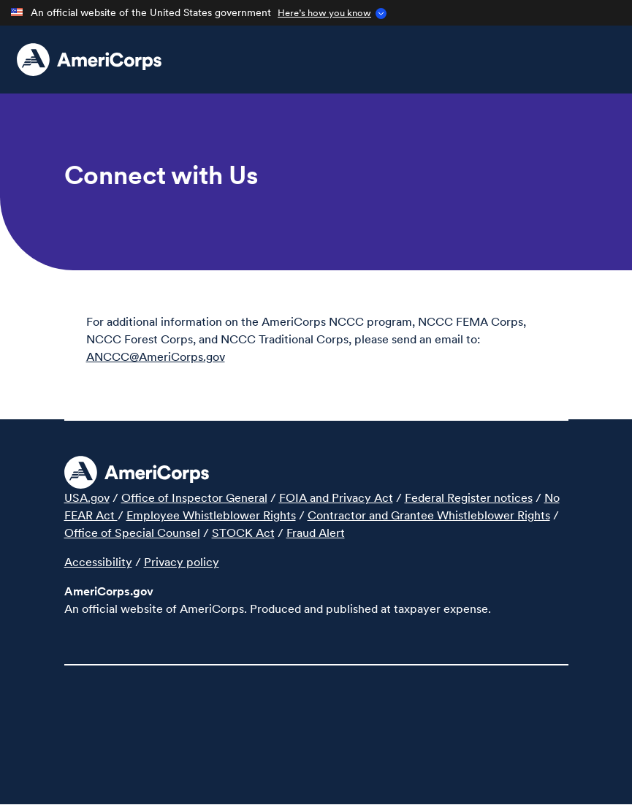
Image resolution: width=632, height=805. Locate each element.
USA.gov (87, 497)
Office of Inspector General (194, 497)
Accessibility (98, 561)
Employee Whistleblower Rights (211, 515)
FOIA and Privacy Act (336, 497)
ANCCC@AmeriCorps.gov (155, 356)
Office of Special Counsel (132, 532)
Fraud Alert (315, 532)
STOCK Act (243, 532)
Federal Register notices (469, 497)
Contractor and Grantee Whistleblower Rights (429, 515)
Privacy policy (181, 561)
